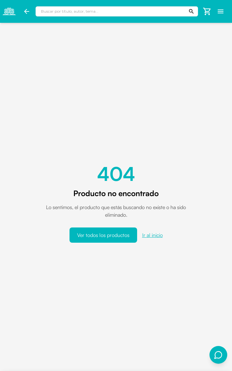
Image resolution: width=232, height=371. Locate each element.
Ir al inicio (152, 235)
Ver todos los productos (103, 235)
